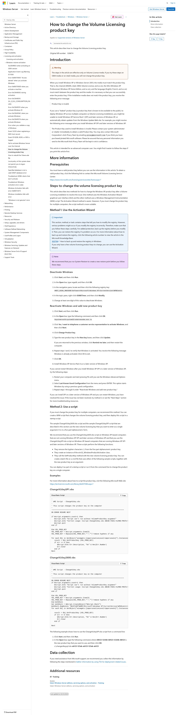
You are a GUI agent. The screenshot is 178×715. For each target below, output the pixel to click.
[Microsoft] (4, 3)
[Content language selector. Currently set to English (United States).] (13, 712)
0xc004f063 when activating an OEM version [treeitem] (19, 67)
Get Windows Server (157, 9)
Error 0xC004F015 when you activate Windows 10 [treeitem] (18, 108)
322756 (55, 241)
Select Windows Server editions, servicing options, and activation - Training (77, 683)
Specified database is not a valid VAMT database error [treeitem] (17, 171)
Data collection (156, 27)
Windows (71, 17)
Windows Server (82, 17)
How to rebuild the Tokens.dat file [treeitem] (18, 156)
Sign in (173, 3)
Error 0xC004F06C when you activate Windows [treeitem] (18, 114)
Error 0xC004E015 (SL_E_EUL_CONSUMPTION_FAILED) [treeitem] (19, 101)
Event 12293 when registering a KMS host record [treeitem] (19, 132)
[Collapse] (27, 15)
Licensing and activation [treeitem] (14, 59)
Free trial (171, 9)
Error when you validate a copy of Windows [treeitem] (19, 126)
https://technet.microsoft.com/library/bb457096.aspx (71, 484)
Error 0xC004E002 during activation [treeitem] (17, 93)
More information (157, 24)
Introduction (155, 21)
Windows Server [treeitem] (10, 24)
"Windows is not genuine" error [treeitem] (19, 200)
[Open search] (167, 3)
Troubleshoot (60, 17)
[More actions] (126, 17)
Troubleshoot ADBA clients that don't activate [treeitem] (19, 177)
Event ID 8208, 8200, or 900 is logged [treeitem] (19, 138)
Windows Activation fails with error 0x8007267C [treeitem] (18, 189)
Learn (52, 17)
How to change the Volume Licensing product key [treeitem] (17, 150)
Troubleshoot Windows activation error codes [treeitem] (16, 183)
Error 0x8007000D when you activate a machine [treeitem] (18, 87)
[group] (89, 525)
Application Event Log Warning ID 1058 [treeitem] (19, 73)
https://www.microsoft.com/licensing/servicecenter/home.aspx (75, 179)
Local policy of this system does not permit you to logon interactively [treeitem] (19, 164)
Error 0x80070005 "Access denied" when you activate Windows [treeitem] (17, 80)
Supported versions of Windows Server (71, 38)
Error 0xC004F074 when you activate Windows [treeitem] (18, 120)
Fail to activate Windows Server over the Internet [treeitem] (19, 144)
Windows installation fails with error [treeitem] (18, 195)
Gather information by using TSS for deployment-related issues (101, 662)
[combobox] (15, 20)
